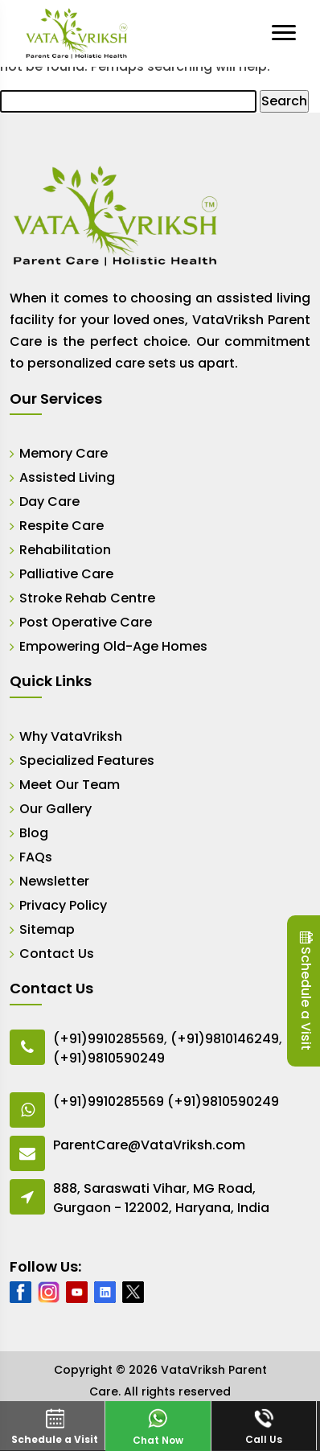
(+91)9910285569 (108, 1039)
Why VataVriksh (70, 736)
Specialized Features (86, 760)
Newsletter (54, 881)
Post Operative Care (85, 622)
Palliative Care (66, 574)
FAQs (35, 857)
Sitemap (47, 929)
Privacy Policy (63, 905)
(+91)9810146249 (224, 1039)
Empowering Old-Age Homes (113, 646)
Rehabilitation (65, 550)
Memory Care (63, 453)
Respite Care (61, 525)
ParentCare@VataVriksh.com (149, 1145)
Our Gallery (55, 808)
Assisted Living (67, 477)
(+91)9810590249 (109, 1058)
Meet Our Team (69, 784)
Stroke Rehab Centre (87, 598)
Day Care (49, 501)
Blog (33, 833)
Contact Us (56, 953)
